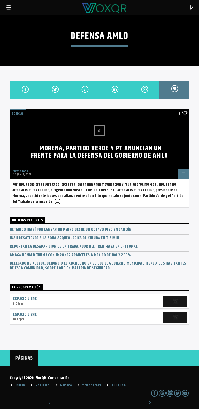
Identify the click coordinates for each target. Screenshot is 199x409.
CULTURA (119, 385)
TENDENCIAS (91, 385)
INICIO (20, 385)
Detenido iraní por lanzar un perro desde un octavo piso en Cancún (71, 229)
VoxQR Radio (20, 171)
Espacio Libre (25, 299)
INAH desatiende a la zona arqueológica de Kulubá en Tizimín (64, 238)
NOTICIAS (18, 113)
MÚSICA (66, 385)
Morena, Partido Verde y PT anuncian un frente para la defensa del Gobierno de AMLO (99, 152)
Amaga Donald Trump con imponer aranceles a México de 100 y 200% (70, 255)
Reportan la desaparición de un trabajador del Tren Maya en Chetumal (74, 246)
